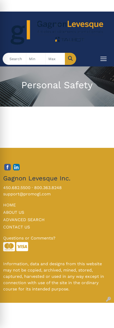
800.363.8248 (48, 187)
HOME (9, 204)
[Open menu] (103, 59)
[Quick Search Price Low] (36, 59)
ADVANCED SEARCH (24, 219)
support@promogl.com (27, 193)
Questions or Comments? (29, 238)
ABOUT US (13, 212)
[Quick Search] (14, 59)
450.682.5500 (16, 187)
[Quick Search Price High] (55, 59)
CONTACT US (16, 227)
